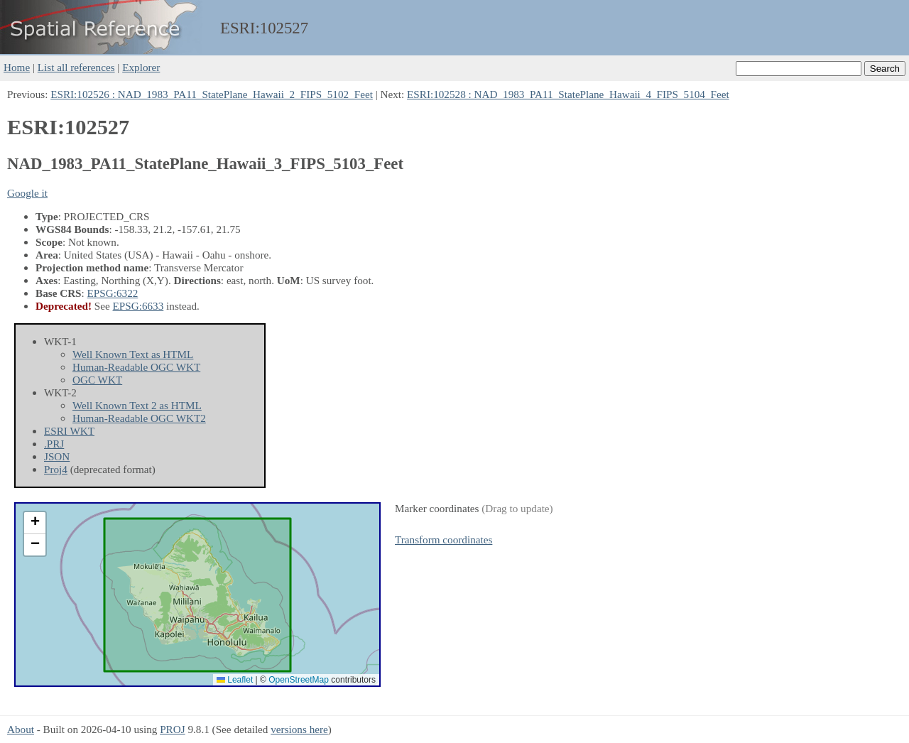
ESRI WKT (69, 431)
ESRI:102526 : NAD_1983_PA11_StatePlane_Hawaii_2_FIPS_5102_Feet (211, 94)
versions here (299, 729)
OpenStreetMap (298, 680)
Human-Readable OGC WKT (136, 367)
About (20, 729)
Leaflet (235, 680)
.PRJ (54, 444)
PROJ (172, 729)
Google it (27, 193)
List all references (76, 67)
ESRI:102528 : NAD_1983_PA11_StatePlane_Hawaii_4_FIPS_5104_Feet (568, 94)
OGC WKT (97, 380)
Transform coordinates (443, 539)
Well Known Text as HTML (132, 354)
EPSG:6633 (138, 306)
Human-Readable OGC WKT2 (139, 418)
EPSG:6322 (112, 293)
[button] (34, 523)
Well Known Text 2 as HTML (137, 405)
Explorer (141, 67)
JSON (57, 456)
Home (17, 67)
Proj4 (55, 469)
